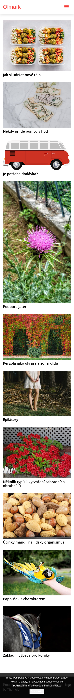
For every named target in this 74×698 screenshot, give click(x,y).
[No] (69, 685)
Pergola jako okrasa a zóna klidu (30, 363)
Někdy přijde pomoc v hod (25, 131)
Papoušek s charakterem (24, 598)
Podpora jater (14, 306)
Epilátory (10, 419)
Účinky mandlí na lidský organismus (33, 542)
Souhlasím (37, 691)
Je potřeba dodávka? (20, 173)
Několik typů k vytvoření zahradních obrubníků (34, 483)
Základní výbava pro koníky (26, 655)
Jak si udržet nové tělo (22, 74)
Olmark (12, 7)
